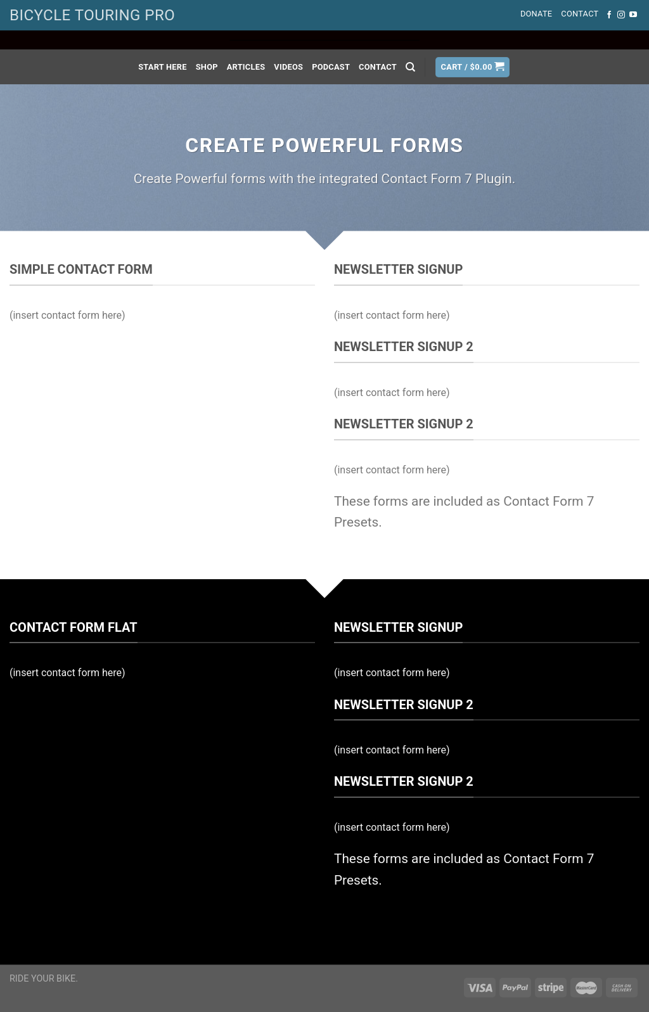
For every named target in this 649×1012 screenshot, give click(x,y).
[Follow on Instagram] (621, 15)
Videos (288, 67)
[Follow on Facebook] (609, 15)
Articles (246, 67)
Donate (536, 13)
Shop (207, 67)
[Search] (410, 67)
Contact (579, 13)
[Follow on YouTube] (633, 15)
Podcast (331, 67)
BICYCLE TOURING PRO (92, 15)
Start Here (162, 67)
